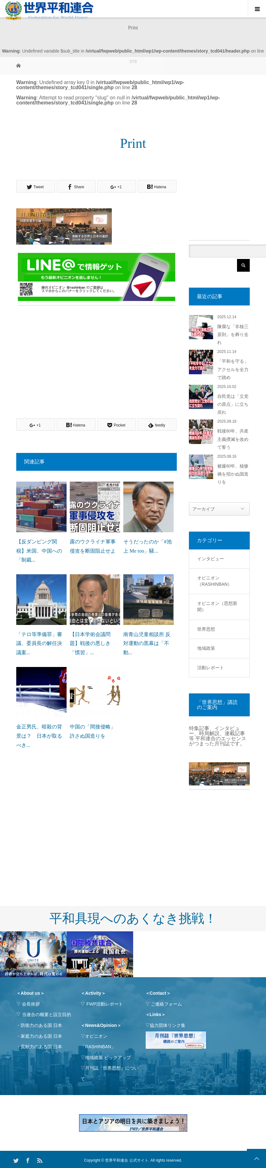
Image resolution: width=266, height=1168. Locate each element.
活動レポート (210, 667)
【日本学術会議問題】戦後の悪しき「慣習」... (90, 644)
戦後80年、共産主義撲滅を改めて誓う (232, 439)
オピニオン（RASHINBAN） (214, 581)
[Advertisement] (96, 354)
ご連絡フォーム (166, 1004)
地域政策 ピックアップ (108, 1057)
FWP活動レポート (104, 1004)
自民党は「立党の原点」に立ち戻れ (232, 404)
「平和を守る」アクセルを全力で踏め (232, 369)
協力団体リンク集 (167, 1025)
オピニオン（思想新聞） (217, 606)
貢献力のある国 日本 (41, 1046)
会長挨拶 (31, 1004)
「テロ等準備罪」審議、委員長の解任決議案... (39, 644)
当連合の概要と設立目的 (46, 1014)
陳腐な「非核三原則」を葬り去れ (232, 334)
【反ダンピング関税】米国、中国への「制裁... (39, 551)
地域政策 (206, 648)
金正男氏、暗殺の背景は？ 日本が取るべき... (39, 736)
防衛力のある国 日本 (41, 1025)
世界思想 (206, 629)
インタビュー (210, 558)
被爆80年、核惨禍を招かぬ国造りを (232, 474)
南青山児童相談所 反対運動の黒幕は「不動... (146, 644)
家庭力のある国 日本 (41, 1036)
